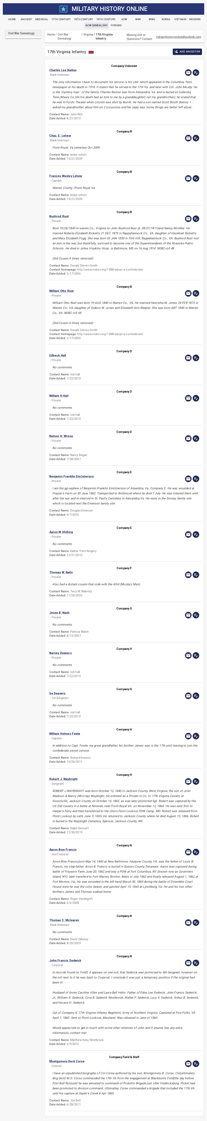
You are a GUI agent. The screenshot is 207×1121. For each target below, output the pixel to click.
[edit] (196, 72)
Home (51, 34)
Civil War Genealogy (64, 36)
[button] (101, 70)
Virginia (88, 34)
